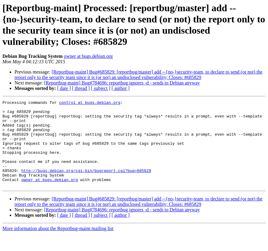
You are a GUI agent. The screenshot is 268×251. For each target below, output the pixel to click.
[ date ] (64, 88)
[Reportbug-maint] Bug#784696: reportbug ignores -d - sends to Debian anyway (122, 82)
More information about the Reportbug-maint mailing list (57, 245)
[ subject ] (100, 88)
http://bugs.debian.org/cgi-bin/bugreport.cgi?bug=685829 (86, 185)
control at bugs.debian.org (89, 103)
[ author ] (121, 88)
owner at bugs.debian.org (88, 56)
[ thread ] (81, 88)
